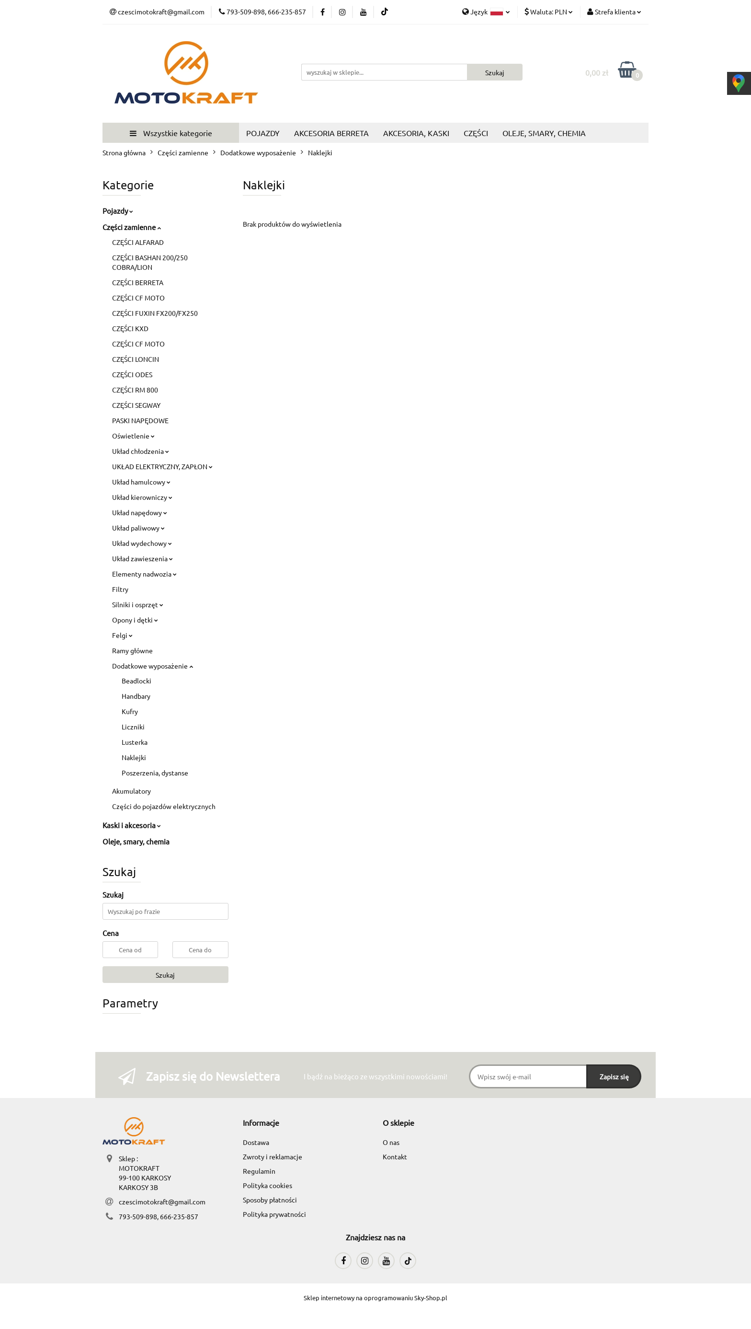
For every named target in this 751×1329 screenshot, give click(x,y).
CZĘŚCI (476, 133)
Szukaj (165, 975)
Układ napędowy (139, 512)
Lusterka (135, 742)
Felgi (122, 635)
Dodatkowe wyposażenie (152, 665)
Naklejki (134, 757)
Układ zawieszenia (142, 558)
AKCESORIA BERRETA (331, 133)
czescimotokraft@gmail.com (162, 1201)
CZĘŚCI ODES (132, 374)
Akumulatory (131, 790)
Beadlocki (136, 680)
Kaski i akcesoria (131, 825)
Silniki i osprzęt (137, 604)
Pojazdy (117, 210)
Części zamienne (131, 226)
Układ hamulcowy (141, 481)
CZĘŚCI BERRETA (137, 282)
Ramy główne (132, 650)
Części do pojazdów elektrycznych (164, 806)
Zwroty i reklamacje (272, 1156)
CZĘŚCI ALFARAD (138, 242)
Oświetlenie (133, 435)
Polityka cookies (267, 1185)
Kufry (130, 711)
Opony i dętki (135, 619)
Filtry (120, 589)
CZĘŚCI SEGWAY (136, 405)
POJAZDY (263, 133)
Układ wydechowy (142, 543)
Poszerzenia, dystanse (155, 772)
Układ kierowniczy (142, 497)
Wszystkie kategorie (171, 133)
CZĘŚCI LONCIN (135, 359)
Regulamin (259, 1171)
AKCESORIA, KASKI (416, 133)
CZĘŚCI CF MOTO (138, 297)
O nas (391, 1142)
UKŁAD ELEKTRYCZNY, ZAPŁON (162, 466)
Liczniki (133, 726)
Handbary (136, 696)
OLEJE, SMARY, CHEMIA (544, 133)
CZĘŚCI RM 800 (135, 389)
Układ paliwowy (138, 527)
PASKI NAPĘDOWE (140, 420)
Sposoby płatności (270, 1199)
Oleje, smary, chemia (136, 841)
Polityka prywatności (274, 1214)
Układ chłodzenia (140, 451)
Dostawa (256, 1142)
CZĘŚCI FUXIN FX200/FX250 (155, 313)
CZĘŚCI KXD (130, 328)
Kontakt (395, 1156)
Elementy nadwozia (144, 573)
